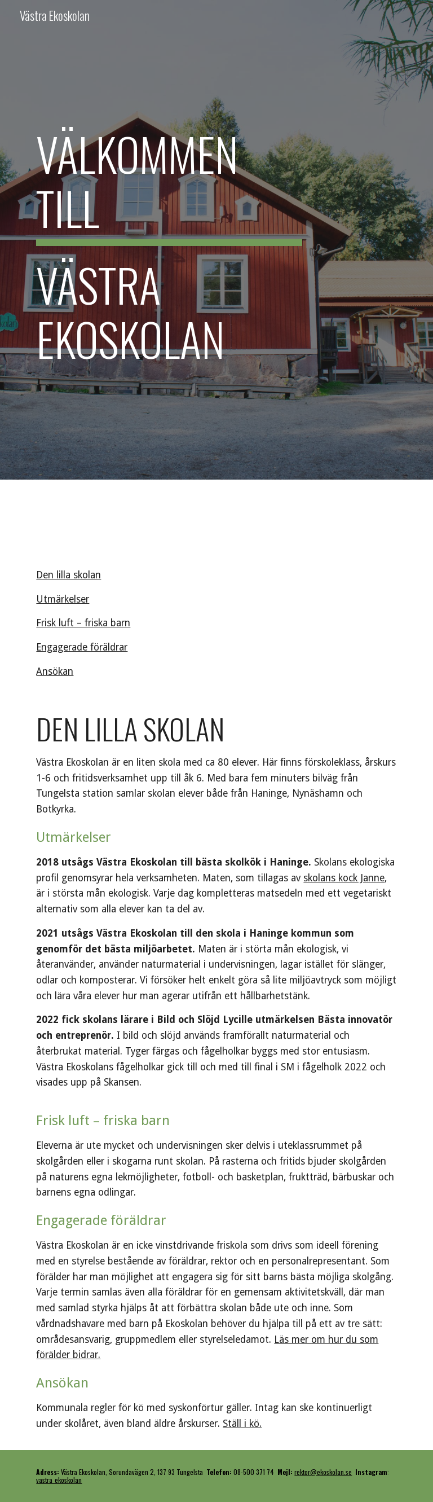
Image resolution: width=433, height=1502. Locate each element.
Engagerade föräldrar (81, 647)
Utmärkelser (62, 599)
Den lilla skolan (68, 575)
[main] (169, 240)
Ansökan (54, 671)
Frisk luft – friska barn (83, 623)
